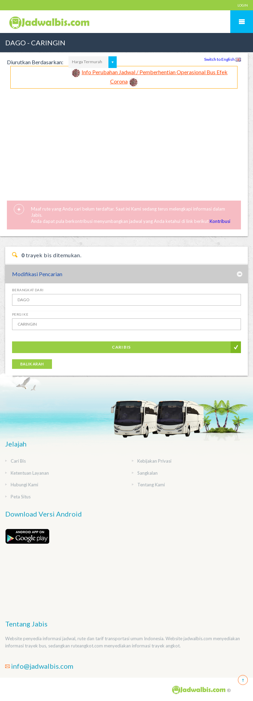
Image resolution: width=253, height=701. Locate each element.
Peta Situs (21, 496)
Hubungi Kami (24, 484)
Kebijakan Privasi (154, 461)
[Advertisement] (124, 140)
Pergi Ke (20, 314)
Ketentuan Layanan (30, 473)
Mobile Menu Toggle (241, 21)
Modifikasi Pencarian (37, 274)
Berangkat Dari (28, 290)
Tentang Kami (151, 484)
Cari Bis (121, 347)
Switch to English (222, 59)
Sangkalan (147, 473)
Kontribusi (220, 221)
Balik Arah (32, 364)
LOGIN (243, 5)
